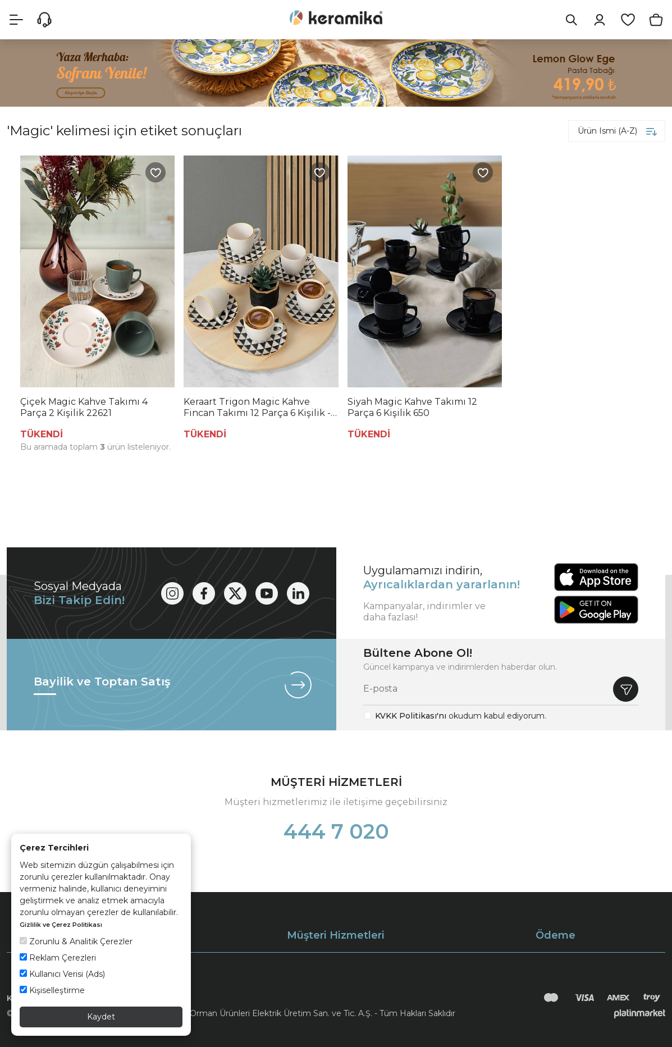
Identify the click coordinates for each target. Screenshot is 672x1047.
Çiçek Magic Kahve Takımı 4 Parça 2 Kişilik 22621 (84, 407)
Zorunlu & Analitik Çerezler (76, 941)
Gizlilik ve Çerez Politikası (61, 925)
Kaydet (101, 1017)
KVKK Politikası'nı (410, 716)
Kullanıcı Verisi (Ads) (62, 974)
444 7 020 (336, 831)
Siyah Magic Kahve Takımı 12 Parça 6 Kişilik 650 (412, 407)
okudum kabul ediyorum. (460, 716)
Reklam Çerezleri (58, 958)
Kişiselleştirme (52, 990)
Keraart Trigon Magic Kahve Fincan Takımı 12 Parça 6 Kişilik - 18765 (257, 407)
